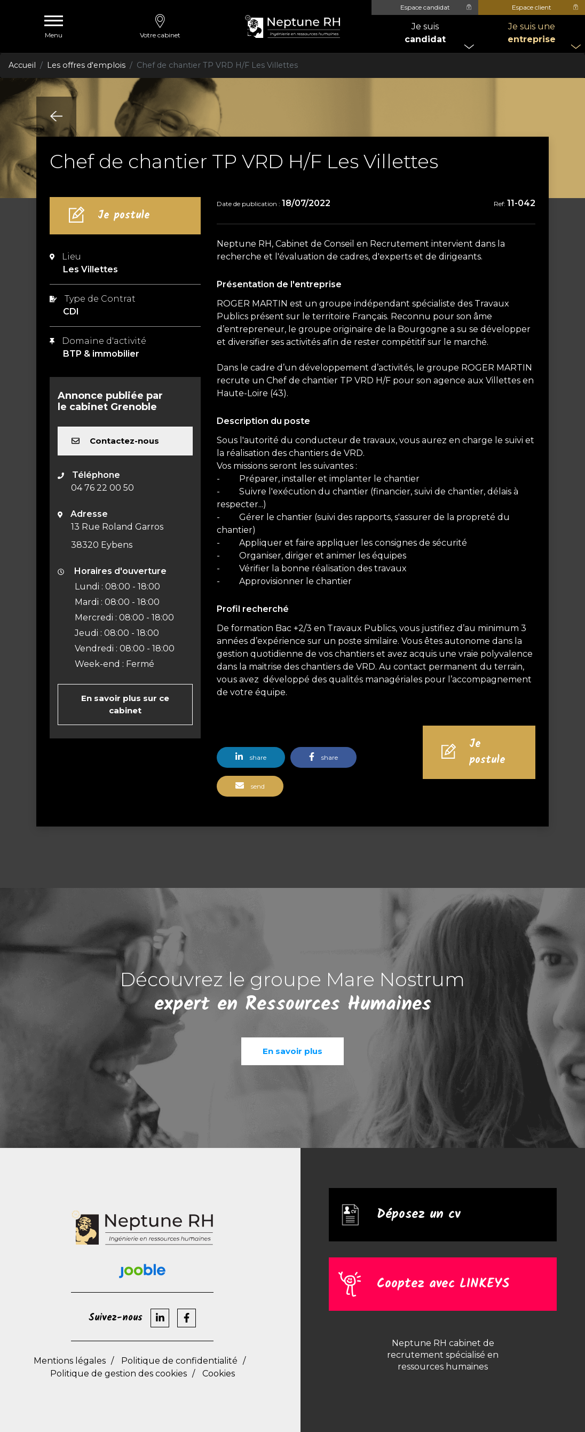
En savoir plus (292, 1051)
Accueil (22, 65)
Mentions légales (70, 1361)
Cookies (218, 1373)
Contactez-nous (115, 441)
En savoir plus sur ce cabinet (125, 704)
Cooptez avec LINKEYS (443, 1284)
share (250, 756)
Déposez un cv (418, 1215)
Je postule (124, 215)
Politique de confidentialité (179, 1361)
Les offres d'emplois (86, 65)
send (250, 785)
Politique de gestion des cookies (118, 1373)
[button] (253, 761)
